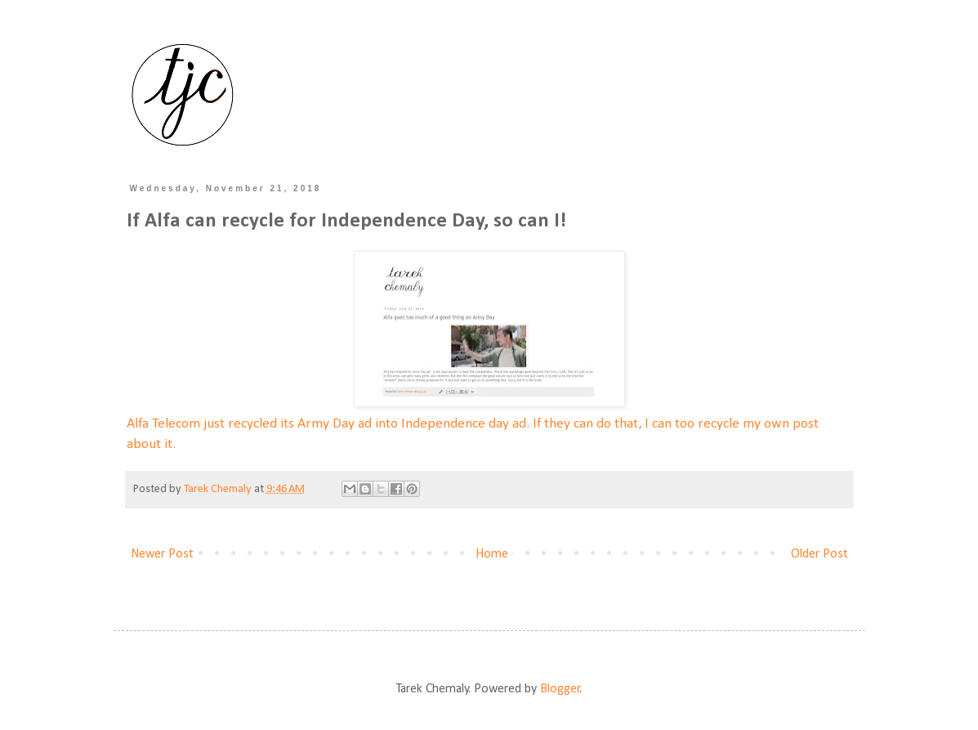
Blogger (560, 689)
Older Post (819, 554)
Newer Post (162, 554)
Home (492, 554)
